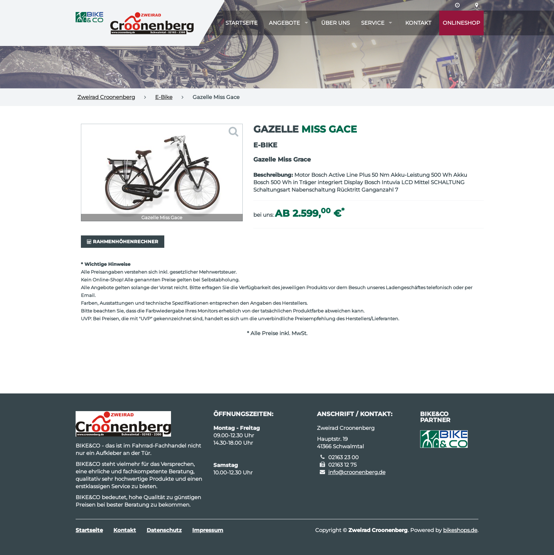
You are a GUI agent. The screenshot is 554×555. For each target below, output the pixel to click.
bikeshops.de (460, 530)
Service (372, 22)
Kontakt (418, 22)
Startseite (241, 22)
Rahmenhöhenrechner (122, 241)
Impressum (207, 530)
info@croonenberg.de (356, 472)
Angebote (284, 22)
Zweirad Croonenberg (106, 97)
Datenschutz (164, 530)
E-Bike (163, 97)
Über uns (335, 22)
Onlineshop (461, 22)
